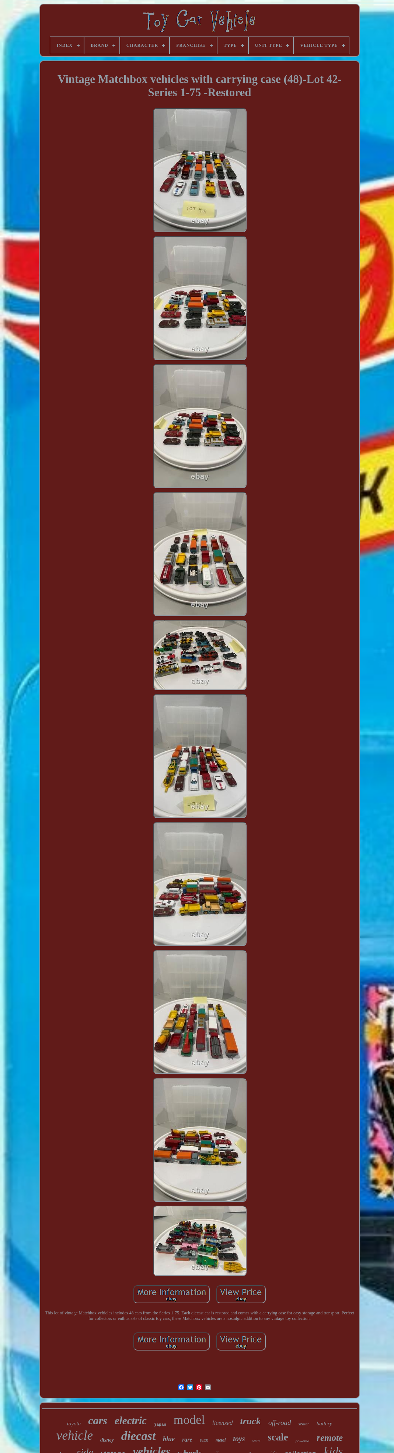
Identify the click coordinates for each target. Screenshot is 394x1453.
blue (169, 1439)
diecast (138, 1436)
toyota (74, 1423)
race (204, 1440)
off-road (279, 1422)
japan (160, 1424)
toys (239, 1439)
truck (250, 1421)
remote (330, 1438)
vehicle (74, 1435)
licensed (222, 1422)
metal (221, 1440)
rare (187, 1439)
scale (278, 1437)
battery (324, 1423)
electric (131, 1420)
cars (97, 1420)
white (256, 1441)
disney (107, 1440)
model (189, 1419)
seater (303, 1423)
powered (302, 1441)
